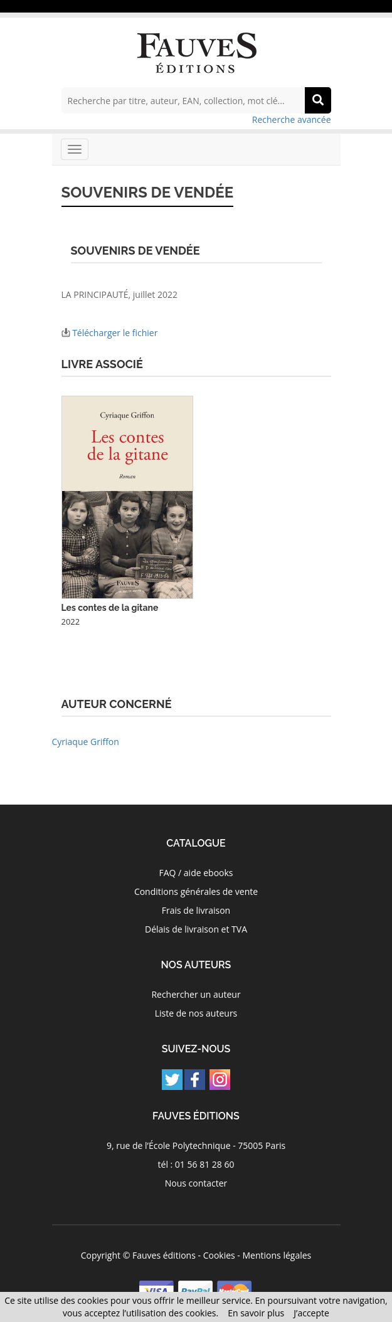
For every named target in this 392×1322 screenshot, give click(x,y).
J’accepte (311, 1313)
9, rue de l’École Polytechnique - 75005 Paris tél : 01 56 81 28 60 (196, 1155)
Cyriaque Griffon (85, 742)
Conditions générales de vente (196, 891)
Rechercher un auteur (195, 994)
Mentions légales (277, 1255)
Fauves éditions (164, 1255)
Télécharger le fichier (114, 333)
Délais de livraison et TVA (196, 929)
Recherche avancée (291, 119)
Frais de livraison (196, 910)
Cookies (219, 1255)
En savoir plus (256, 1313)
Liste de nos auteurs (196, 1013)
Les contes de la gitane (110, 608)
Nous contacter (196, 1183)
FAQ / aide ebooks (196, 873)
